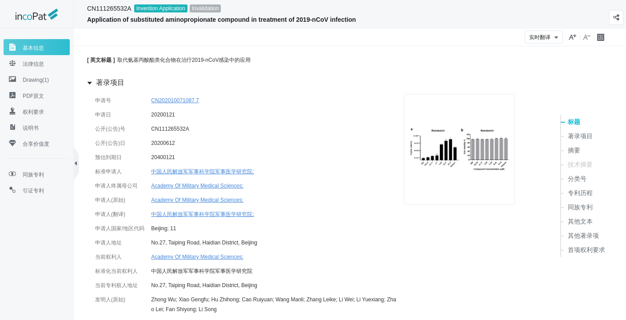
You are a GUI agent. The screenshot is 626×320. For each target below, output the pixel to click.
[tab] (37, 47)
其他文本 (580, 221)
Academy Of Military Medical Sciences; (197, 186)
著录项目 (580, 136)
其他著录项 (583, 235)
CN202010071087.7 (175, 100)
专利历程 (580, 192)
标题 (574, 121)
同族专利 (580, 207)
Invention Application (160, 8)
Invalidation (205, 8)
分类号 (577, 178)
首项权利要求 (586, 249)
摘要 (574, 150)
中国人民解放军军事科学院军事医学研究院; (202, 171)
